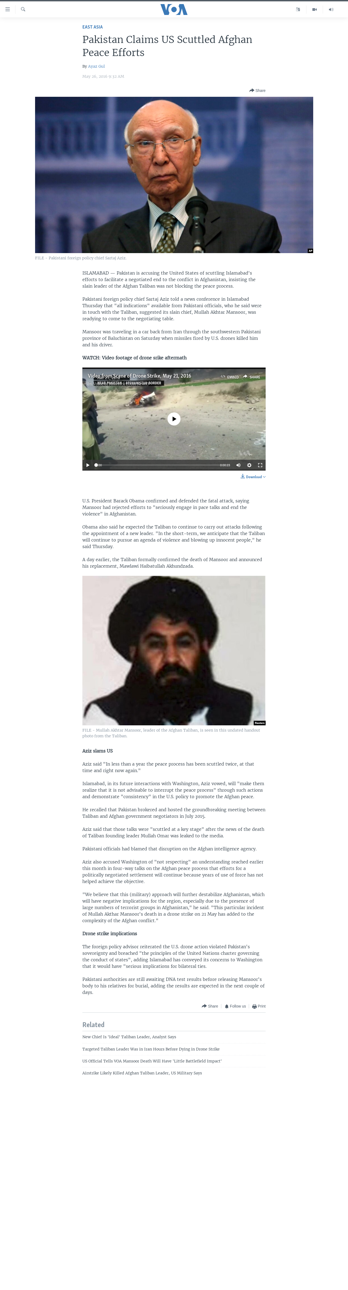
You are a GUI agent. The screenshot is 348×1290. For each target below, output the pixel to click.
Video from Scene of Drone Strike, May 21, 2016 (139, 376)
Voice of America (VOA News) (121, 383)
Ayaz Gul (96, 66)
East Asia (92, 27)
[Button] (257, 90)
